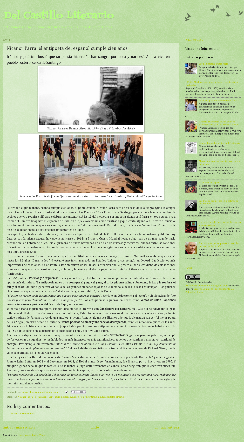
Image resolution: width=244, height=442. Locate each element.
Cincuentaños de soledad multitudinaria (219, 143)
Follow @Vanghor (194, 40)
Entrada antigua (167, 427)
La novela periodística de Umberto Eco (219, 101)
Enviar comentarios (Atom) (32, 435)
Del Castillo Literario (58, 15)
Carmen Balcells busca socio (213, 64)
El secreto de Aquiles (210, 182)
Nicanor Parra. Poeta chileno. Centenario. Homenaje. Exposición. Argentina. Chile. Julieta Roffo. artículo (71, 397)
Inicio (95, 427)
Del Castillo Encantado (197, 282)
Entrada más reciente (19, 427)
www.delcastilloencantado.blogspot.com (206, 286)
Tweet (188, 268)
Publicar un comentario (23, 413)
